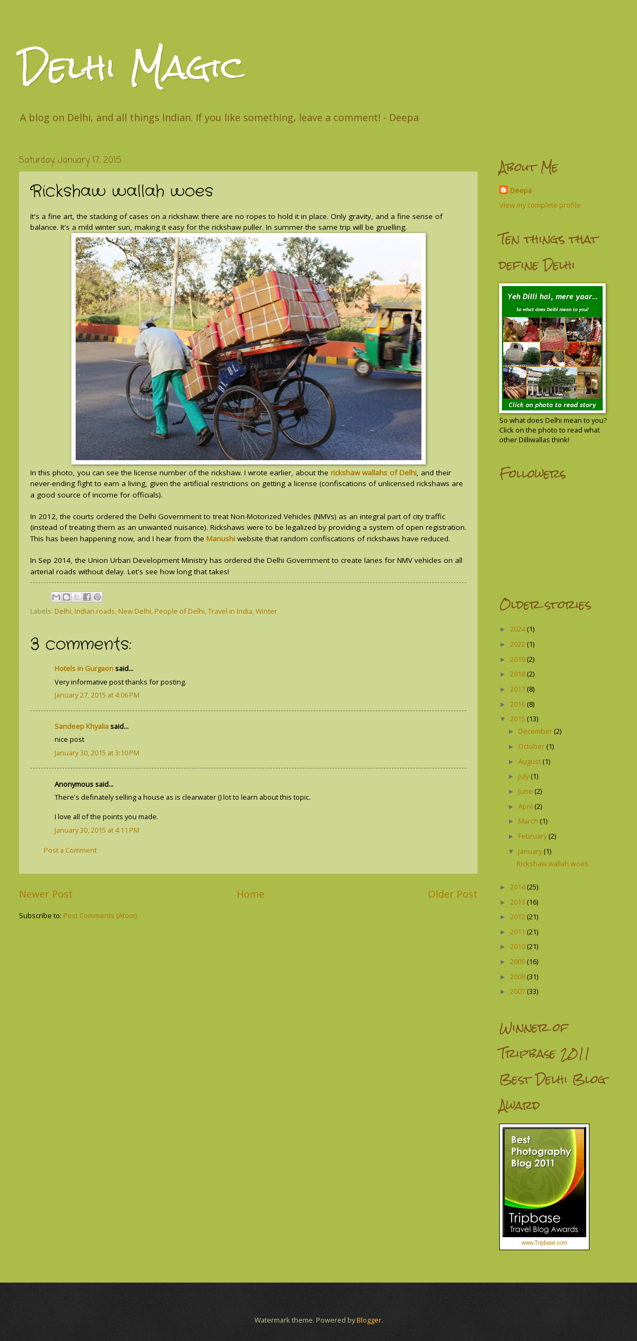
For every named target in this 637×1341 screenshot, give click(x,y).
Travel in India (230, 611)
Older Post (453, 893)
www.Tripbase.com (544, 1243)
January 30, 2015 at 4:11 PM (97, 830)
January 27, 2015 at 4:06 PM (97, 695)
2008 (518, 976)
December (536, 731)
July (524, 776)
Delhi (63, 611)
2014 (518, 887)
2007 (518, 991)
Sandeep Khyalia (82, 726)
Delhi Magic (132, 67)
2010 (518, 946)
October (532, 746)
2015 (518, 718)
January (531, 851)
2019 (518, 659)
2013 (518, 902)
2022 (518, 644)
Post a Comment (70, 850)
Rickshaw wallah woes (552, 863)
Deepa (521, 190)
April (526, 806)
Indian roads (95, 611)
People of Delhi (180, 611)
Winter (266, 611)
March (529, 821)
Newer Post (46, 893)
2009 (518, 961)
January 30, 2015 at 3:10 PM (97, 753)
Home (250, 893)
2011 (518, 932)
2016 (518, 704)
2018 (518, 674)
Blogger (369, 1320)
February (533, 836)
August (530, 761)
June (526, 791)
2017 (518, 689)
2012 (518, 916)
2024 (518, 629)
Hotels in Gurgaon (84, 668)
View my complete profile (540, 205)
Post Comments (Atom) (100, 915)
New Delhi (134, 611)
